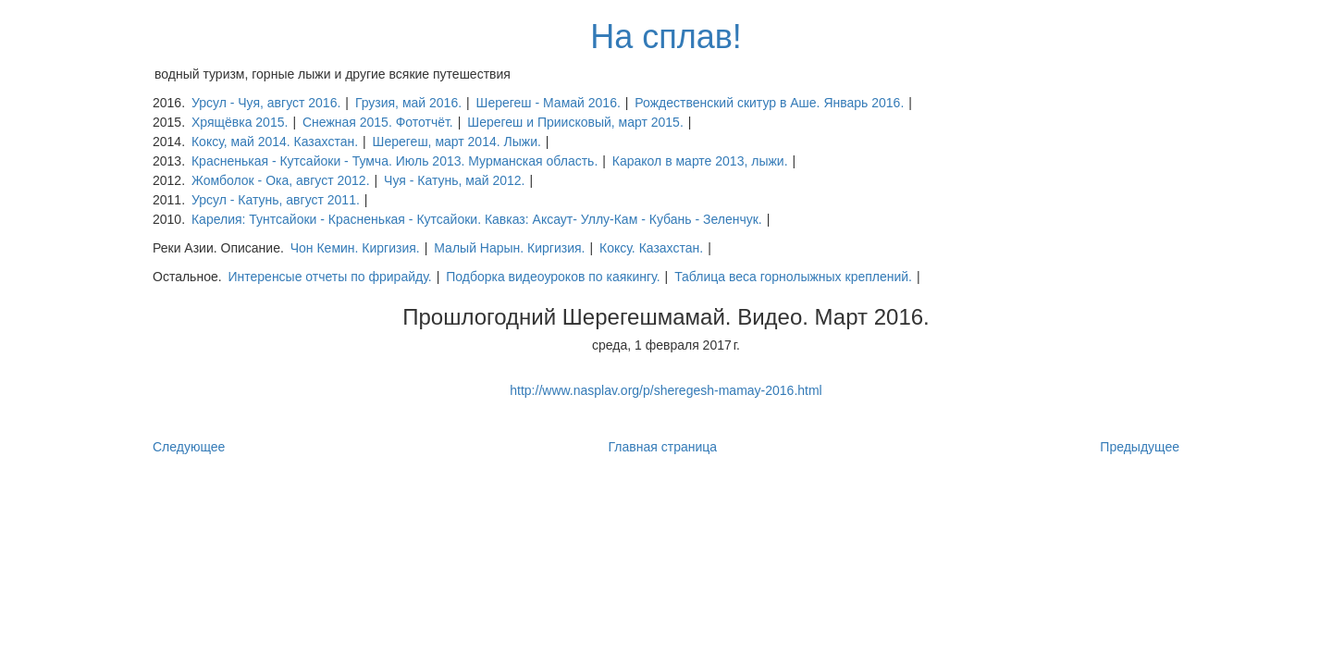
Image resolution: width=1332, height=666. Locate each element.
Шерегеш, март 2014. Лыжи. (457, 141)
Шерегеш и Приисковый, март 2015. (575, 122)
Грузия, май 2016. (408, 102)
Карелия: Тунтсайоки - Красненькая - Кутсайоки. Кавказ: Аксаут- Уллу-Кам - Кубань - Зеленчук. (476, 219)
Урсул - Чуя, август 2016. (265, 102)
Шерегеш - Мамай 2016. (548, 102)
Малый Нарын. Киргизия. (509, 247)
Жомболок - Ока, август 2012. (280, 180)
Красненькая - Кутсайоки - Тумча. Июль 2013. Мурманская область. (394, 161)
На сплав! (666, 37)
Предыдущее (1139, 446)
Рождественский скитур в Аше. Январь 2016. (769, 102)
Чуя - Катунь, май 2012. (454, 180)
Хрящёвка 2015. (239, 122)
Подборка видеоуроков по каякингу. (553, 276)
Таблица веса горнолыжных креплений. (793, 276)
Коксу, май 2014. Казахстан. (274, 141)
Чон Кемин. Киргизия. (355, 247)
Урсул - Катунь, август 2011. (275, 199)
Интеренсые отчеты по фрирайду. (329, 276)
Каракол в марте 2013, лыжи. (700, 161)
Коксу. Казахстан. (651, 247)
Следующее (189, 446)
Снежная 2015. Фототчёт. (377, 122)
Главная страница (663, 446)
